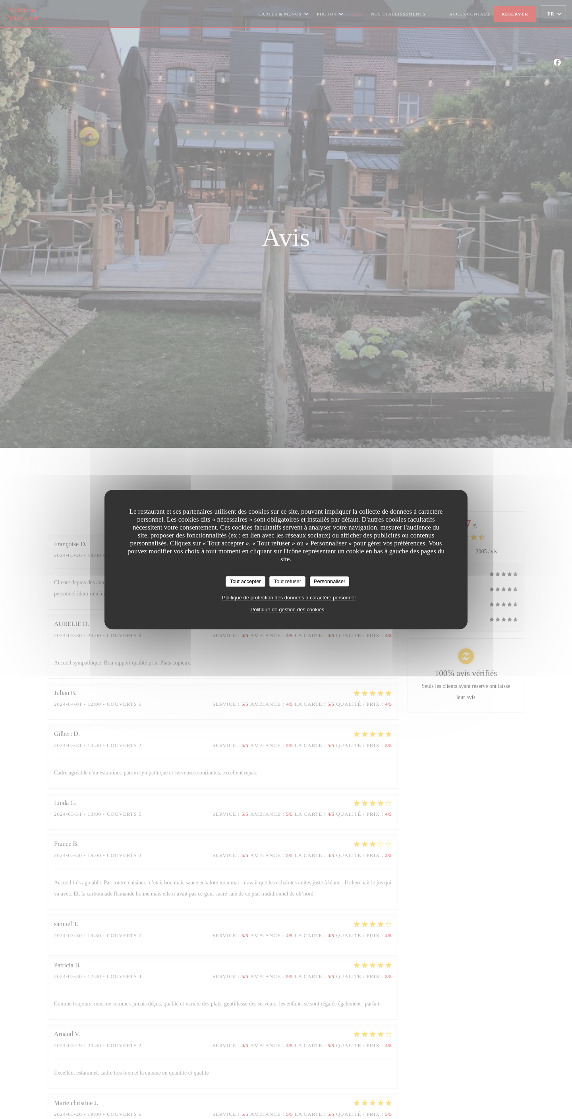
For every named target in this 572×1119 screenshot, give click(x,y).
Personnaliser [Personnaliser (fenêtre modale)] (330, 581)
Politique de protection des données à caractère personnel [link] (289, 598)
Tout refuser (287, 581)
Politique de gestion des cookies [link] (288, 609)
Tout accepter (245, 581)
